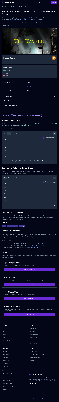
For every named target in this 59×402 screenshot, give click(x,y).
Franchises (5, 366)
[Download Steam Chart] (54, 133)
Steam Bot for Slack (8, 380)
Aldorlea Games (30, 86)
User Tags (5, 357)
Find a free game (29, 298)
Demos (4, 334)
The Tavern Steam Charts (25, 7)
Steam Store (41, 244)
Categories (5, 354)
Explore (54, 2)
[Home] (2, 7)
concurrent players (19, 19)
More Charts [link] (30, 115)
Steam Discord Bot (7, 377)
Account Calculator (8, 386)
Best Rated (33, 328)
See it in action (29, 314)
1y (12, 133)
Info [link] (15, 115)
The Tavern (14, 7)
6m (9, 133)
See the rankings (29, 269)
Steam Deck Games (35, 344)
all (16, 133)
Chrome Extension (7, 374)
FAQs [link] (38, 115)
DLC (3, 331)
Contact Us (40, 398)
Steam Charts (6, 341)
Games (7, 7)
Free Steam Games (35, 357)
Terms (23, 398)
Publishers (5, 363)
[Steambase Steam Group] (32, 383)
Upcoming (33, 341)
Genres (4, 351)
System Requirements (29, 105)
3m (5, 133)
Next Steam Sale (7, 383)
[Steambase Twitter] (35, 383)
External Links (29, 96)
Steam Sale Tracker (35, 351)
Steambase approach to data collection (43, 238)
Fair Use (29, 398)
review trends (29, 19)
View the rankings (29, 284)
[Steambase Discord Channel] (30, 383)
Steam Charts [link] (7, 115)
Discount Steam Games (37, 354)
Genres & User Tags (29, 101)
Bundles (4, 337)
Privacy (18, 398)
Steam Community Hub (39, 246)
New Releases (34, 337)
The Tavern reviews (36, 129)
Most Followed (34, 334)
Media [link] (21, 115)
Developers (5, 360)
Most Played (33, 331)
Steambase (32, 377)
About (34, 398)
